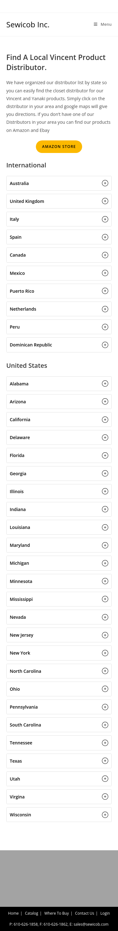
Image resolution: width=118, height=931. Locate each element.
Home (13, 913)
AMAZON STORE (59, 146)
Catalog (31, 913)
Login (105, 913)
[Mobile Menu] (103, 24)
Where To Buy (56, 913)
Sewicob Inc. (27, 24)
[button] (59, 183)
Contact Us (84, 913)
